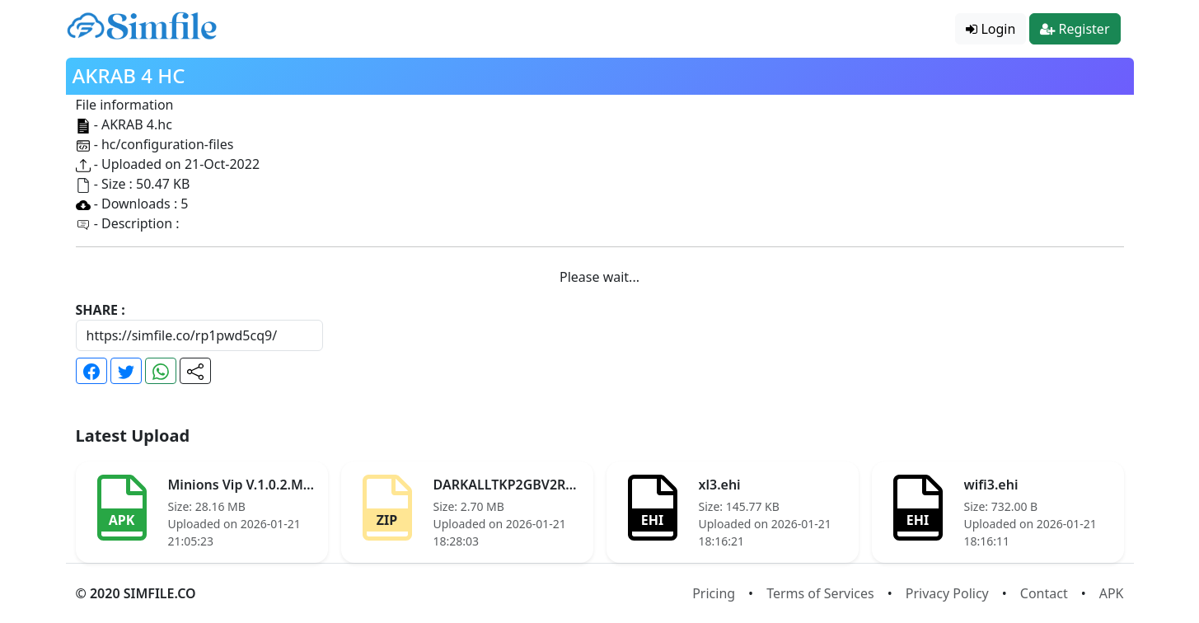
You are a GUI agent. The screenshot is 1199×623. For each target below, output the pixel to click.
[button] (91, 371)
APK (1111, 593)
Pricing (713, 593)
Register (1074, 29)
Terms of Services (820, 593)
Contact (1044, 593)
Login (990, 29)
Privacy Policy (947, 593)
